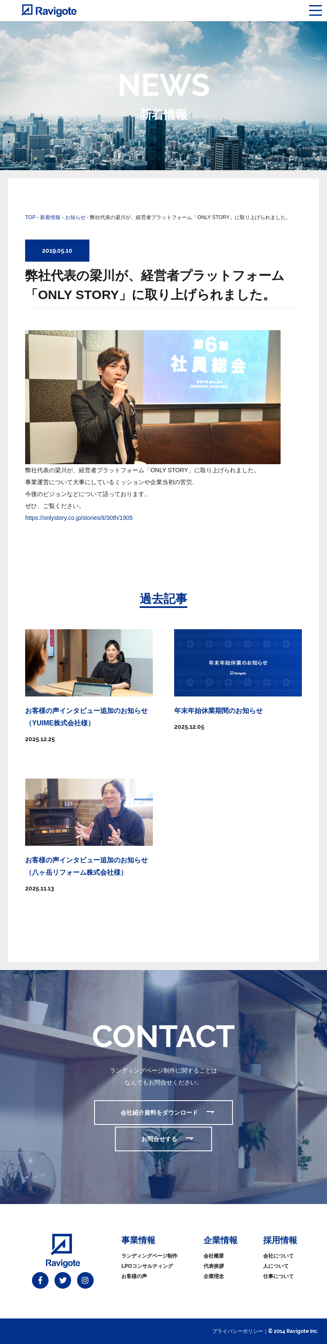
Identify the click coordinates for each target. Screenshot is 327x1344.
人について (276, 1266)
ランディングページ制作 (149, 1256)
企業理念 (214, 1276)
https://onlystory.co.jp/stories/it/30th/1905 (79, 517)
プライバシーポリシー (237, 1331)
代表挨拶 (214, 1266)
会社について (278, 1256)
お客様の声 (134, 1276)
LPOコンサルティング (147, 1266)
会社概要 (214, 1256)
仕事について (278, 1276)
